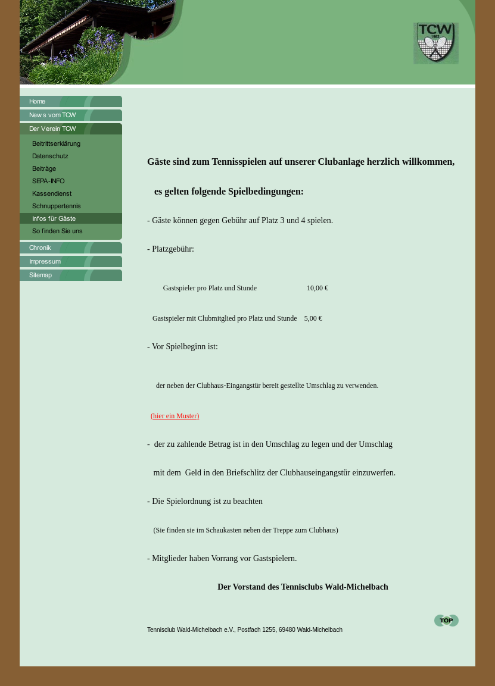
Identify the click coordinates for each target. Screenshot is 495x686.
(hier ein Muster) (175, 416)
